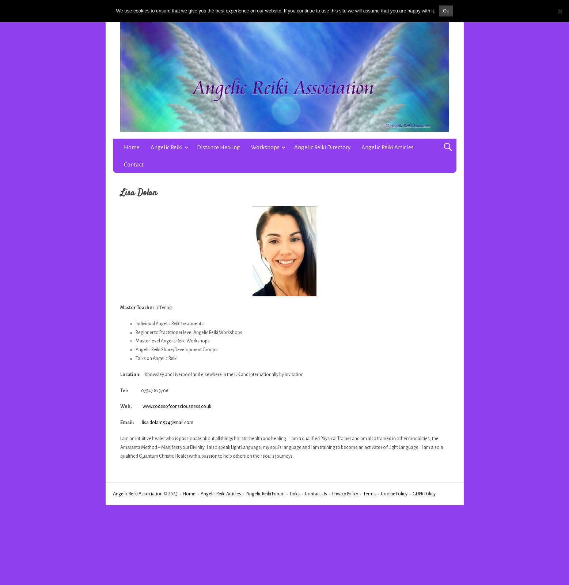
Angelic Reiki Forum (265, 493)
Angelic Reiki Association (138, 493)
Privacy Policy (345, 493)
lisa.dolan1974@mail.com (167, 422)
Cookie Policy (394, 493)
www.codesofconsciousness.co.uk (177, 406)
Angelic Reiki (166, 147)
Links (295, 493)
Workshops (265, 147)
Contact (134, 164)
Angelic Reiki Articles (387, 147)
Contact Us (316, 493)
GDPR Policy (424, 493)
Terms (369, 493)
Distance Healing (218, 147)
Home (132, 147)
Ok (446, 11)
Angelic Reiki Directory (322, 147)
